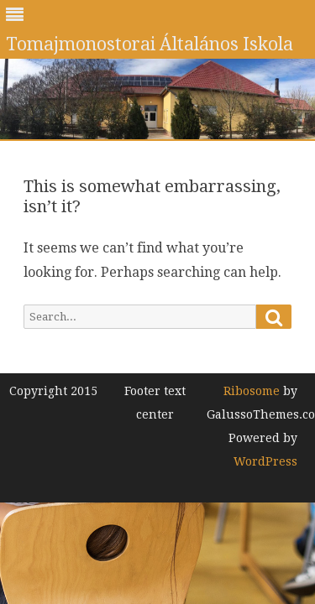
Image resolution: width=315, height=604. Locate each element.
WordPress (265, 461)
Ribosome (251, 391)
